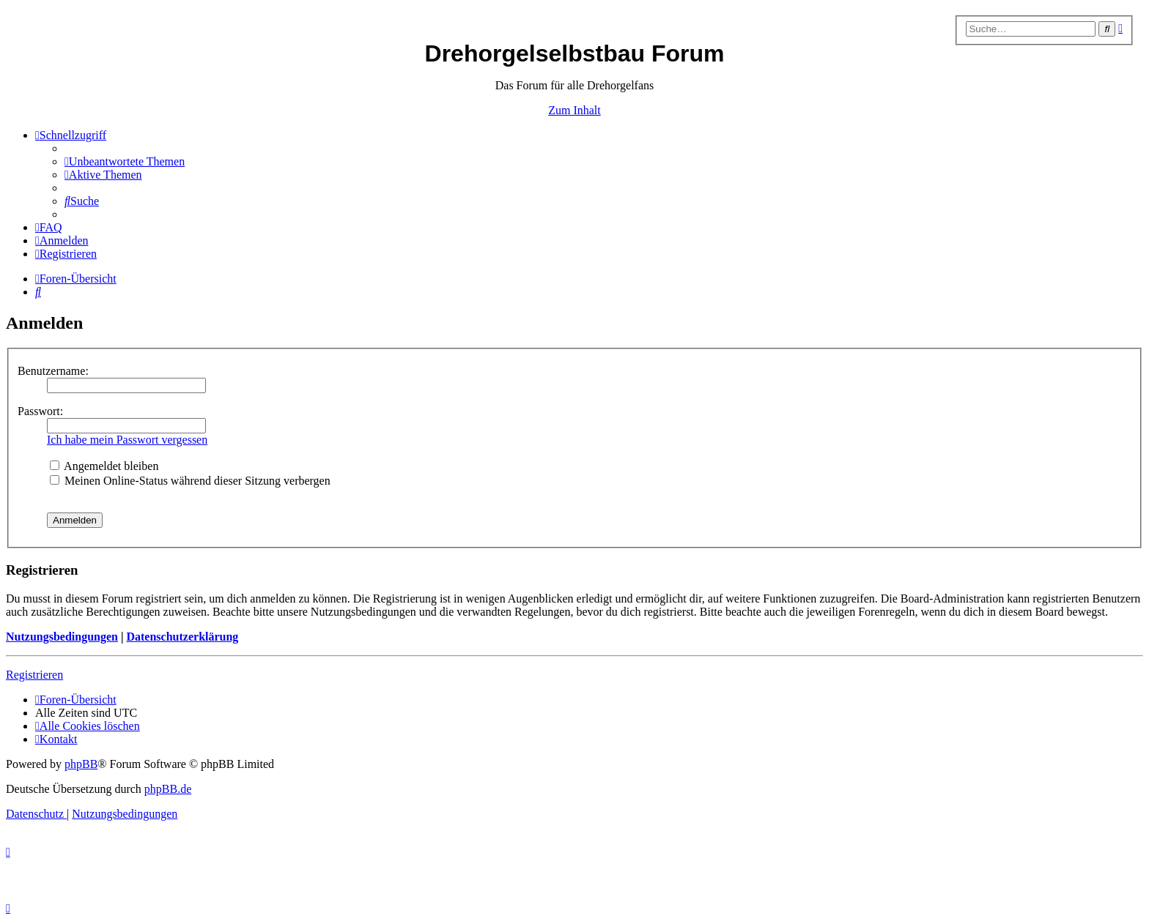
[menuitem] (124, 161)
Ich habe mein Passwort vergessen (127, 439)
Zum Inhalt (574, 110)
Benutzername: (53, 371)
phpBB (80, 764)
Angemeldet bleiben (104, 466)
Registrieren (34, 674)
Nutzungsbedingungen (62, 636)
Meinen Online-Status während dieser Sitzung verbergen (190, 480)
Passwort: (40, 411)
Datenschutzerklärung (182, 636)
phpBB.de (167, 789)
